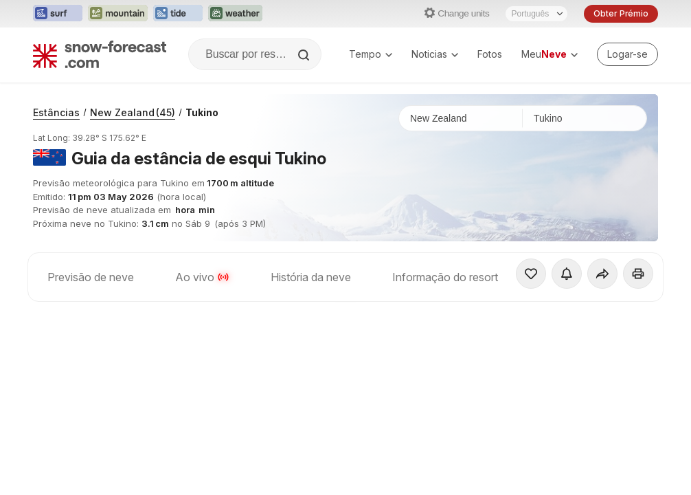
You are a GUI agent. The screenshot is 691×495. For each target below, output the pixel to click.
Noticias (434, 54)
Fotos (489, 54)
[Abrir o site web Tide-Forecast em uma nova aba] (178, 14)
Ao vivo (202, 277)
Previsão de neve (90, 277)
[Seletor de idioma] (536, 13)
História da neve (311, 277)
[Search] (305, 55)
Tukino (201, 112)
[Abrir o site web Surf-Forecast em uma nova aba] (57, 14)
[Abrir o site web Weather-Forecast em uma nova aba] (235, 14)
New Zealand (132, 112)
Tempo (370, 54)
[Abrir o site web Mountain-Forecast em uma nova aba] (118, 14)
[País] (461, 118)
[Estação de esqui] (584, 118)
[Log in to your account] (627, 54)
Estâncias (56, 112)
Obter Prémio (620, 13)
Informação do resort (445, 277)
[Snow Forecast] (99, 54)
